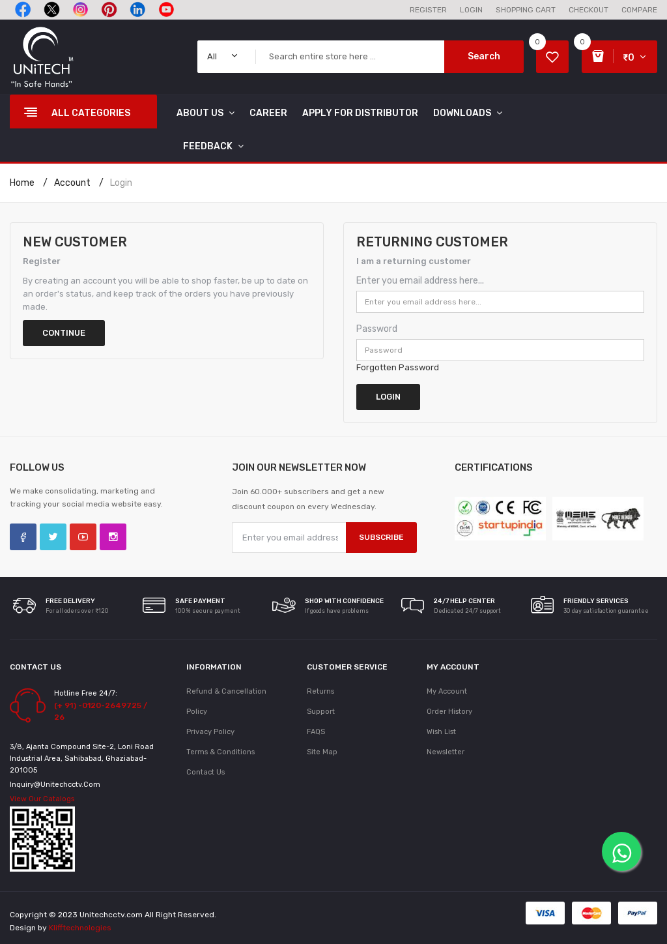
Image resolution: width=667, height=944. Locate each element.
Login (121, 182)
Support (321, 711)
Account (72, 182)
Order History (449, 711)
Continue (63, 333)
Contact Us (205, 772)
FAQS (316, 732)
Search (484, 56)
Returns (320, 691)
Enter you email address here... (420, 280)
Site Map (322, 752)
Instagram (113, 537)
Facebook (23, 537)
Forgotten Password (397, 367)
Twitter (53, 537)
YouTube (83, 537)
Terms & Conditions (220, 752)
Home (22, 182)
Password (376, 328)
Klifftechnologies (80, 927)
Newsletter (445, 752)
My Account (447, 691)
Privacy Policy (210, 732)
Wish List (441, 732)
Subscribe (381, 537)
